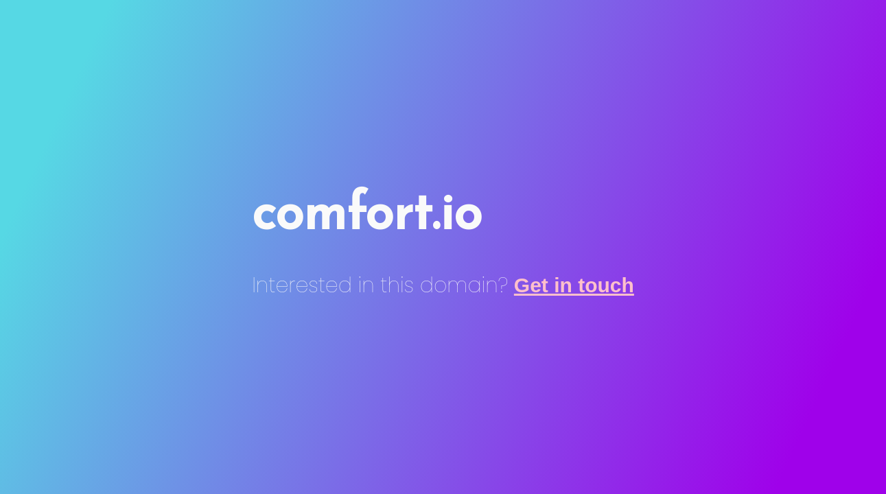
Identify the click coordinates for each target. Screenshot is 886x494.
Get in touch (574, 285)
